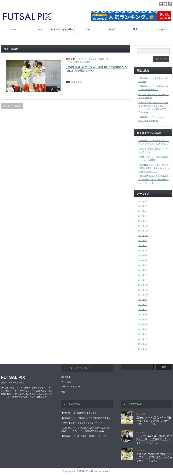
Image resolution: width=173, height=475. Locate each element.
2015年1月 (143, 339)
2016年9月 (143, 241)
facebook (170, 3)
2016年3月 (143, 270)
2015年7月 (143, 310)
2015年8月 (143, 305)
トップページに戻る (12, 106)
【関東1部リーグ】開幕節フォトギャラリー (79, 413)
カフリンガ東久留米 (74, 62)
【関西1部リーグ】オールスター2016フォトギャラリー (84, 436)
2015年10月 (143, 295)
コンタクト (159, 29)
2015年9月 (143, 300)
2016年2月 (143, 275)
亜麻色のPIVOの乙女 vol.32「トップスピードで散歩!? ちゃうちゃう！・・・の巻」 (154, 457)
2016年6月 (143, 255)
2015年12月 (143, 285)
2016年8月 (143, 246)
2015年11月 (143, 290)
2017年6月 (143, 201)
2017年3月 (143, 211)
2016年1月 (143, 280)
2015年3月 (143, 329)
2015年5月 (143, 319)
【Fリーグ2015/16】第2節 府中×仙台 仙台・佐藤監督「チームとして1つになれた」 (154, 439)
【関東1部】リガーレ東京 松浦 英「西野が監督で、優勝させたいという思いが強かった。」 (153, 168)
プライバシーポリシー (70, 387)
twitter (165, 3)
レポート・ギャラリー (62, 29)
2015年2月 (143, 334)
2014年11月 (143, 349)
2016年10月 (143, 236)
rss (161, 3)
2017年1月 (143, 221)
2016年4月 (143, 265)
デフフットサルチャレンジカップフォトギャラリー (83, 423)
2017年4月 (143, 206)
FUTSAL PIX (13, 377)
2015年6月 (143, 314)
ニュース (37, 29)
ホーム (13, 29)
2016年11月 (143, 231)
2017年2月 (143, 216)
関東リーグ (104, 59)
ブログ (111, 29)
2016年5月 (143, 260)
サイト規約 (66, 382)
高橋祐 (87, 62)
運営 (135, 29)
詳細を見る (76, 82)
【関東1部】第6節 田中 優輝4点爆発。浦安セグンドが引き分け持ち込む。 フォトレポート (153, 179)
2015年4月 (143, 324)
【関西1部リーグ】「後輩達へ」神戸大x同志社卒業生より (85, 418)
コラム (86, 29)
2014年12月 (143, 344)
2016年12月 (143, 226)
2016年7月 (143, 250)
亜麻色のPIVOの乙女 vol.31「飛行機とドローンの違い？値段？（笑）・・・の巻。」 (153, 421)
